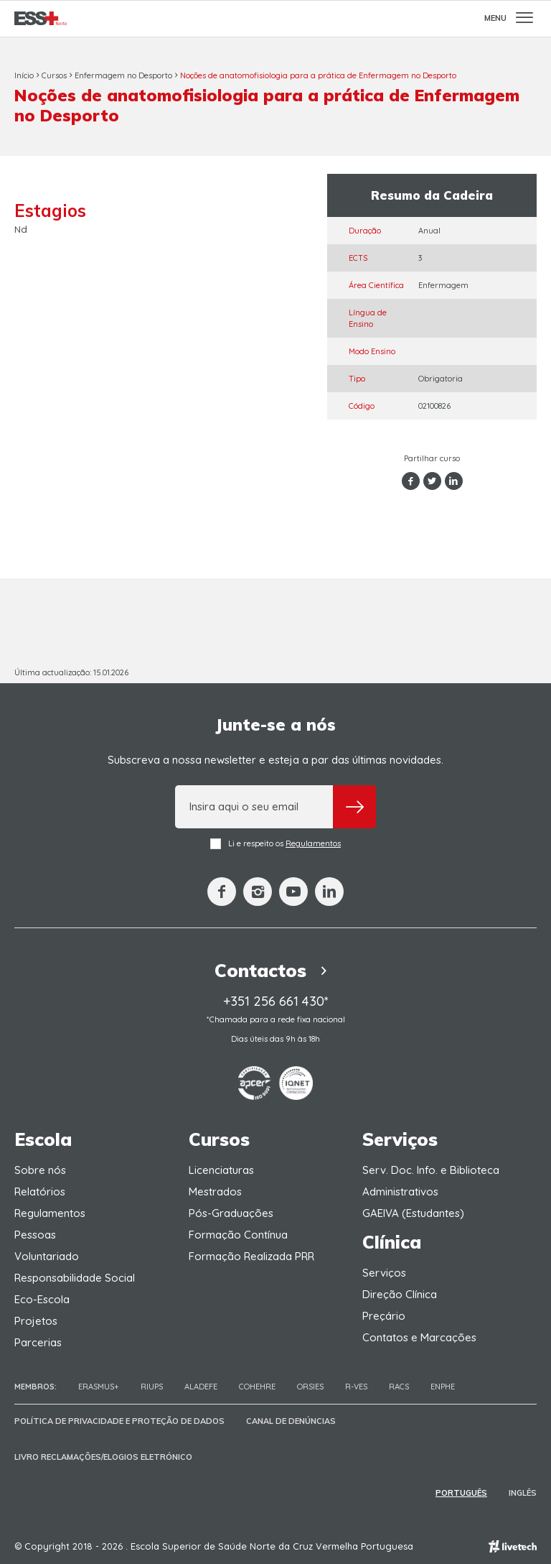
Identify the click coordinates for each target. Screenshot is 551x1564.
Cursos (54, 75)
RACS (399, 1387)
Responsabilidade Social (74, 1278)
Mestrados (215, 1191)
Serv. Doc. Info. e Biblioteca (430, 1170)
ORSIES (310, 1387)
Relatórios (39, 1191)
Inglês (523, 1493)
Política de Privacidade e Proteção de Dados (119, 1421)
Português (461, 1493)
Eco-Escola (42, 1299)
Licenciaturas (221, 1170)
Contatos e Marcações (419, 1337)
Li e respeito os (275, 843)
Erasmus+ (98, 1387)
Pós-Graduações (231, 1213)
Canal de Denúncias (291, 1421)
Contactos (275, 970)
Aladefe (200, 1387)
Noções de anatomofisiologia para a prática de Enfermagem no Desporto (318, 75)
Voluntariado (46, 1256)
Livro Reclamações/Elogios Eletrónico (103, 1457)
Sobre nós (40, 1170)
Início (24, 75)
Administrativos (400, 1191)
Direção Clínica (399, 1294)
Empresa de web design (513, 1546)
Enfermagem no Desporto (123, 75)
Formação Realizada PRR (251, 1256)
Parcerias (38, 1342)
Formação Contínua (238, 1234)
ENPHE (442, 1387)
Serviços (384, 1273)
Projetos (35, 1321)
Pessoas (35, 1234)
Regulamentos (313, 843)
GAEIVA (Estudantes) (413, 1213)
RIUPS (152, 1387)
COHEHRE (257, 1387)
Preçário (383, 1316)
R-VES (356, 1387)
